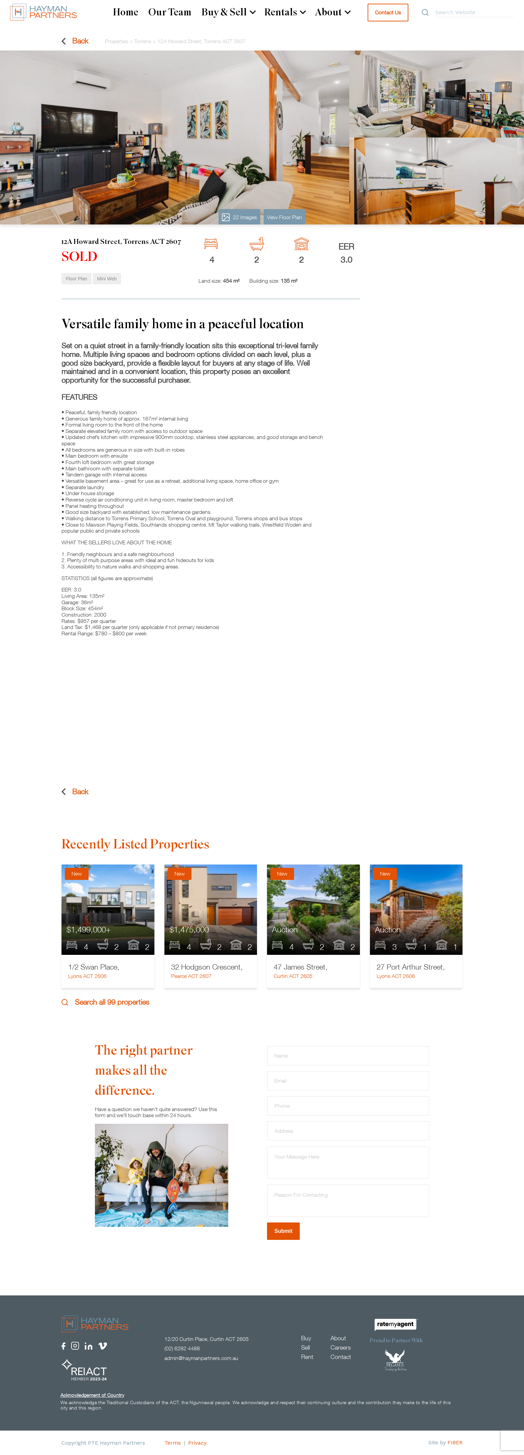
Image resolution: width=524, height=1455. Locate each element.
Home (125, 12)
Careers (341, 1347)
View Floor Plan (284, 217)
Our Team (169, 12)
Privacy (197, 1443)
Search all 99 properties (105, 1002)
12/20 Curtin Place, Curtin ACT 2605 (206, 1339)
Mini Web (107, 278)
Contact (341, 1356)
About (333, 12)
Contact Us (388, 12)
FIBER (455, 1443)
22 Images (239, 217)
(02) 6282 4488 (182, 1348)
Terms (172, 1443)
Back (74, 41)
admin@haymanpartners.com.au (201, 1358)
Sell (305, 1347)
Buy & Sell (229, 12)
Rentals (285, 12)
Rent (307, 1356)
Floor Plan (76, 278)
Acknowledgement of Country (92, 1395)
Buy (306, 1338)
